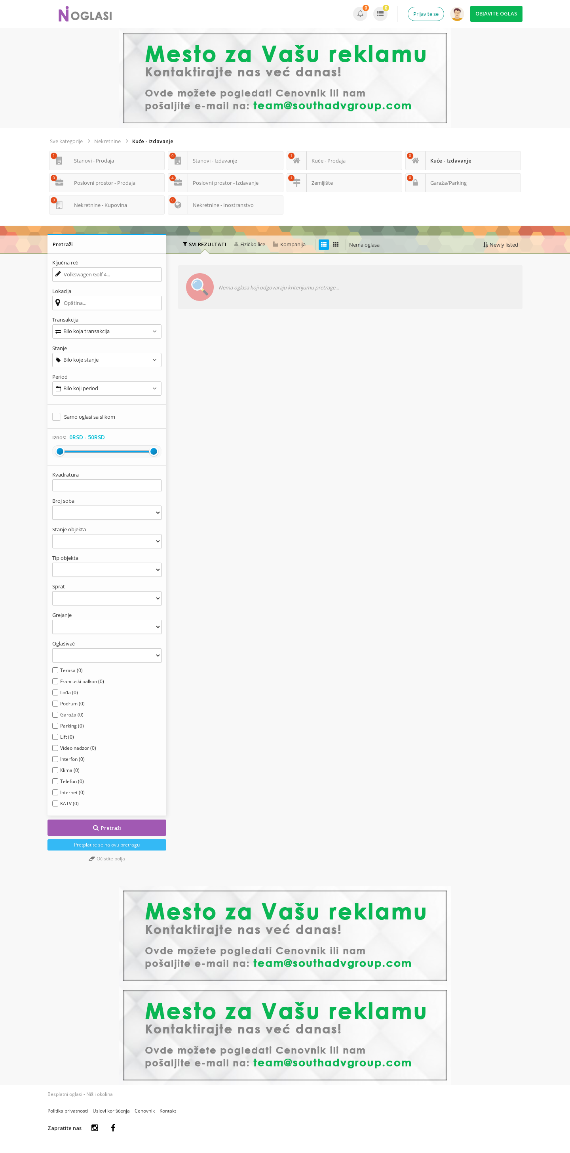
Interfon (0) (72, 759)
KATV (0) (69, 803)
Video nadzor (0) (78, 748)
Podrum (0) (72, 703)
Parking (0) (72, 725)
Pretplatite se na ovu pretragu (107, 844)
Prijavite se (426, 13)
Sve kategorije (66, 141)
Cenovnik (145, 1110)
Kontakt (168, 1110)
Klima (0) (70, 770)
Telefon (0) (72, 781)
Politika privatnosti (68, 1110)
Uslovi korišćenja (111, 1110)
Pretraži (107, 827)
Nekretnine (107, 141)
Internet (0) (72, 792)
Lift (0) (67, 737)
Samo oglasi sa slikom (89, 416)
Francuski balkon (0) (82, 681)
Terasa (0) (71, 670)
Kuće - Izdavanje (152, 141)
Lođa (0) (69, 692)
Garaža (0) (72, 714)
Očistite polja (107, 858)
